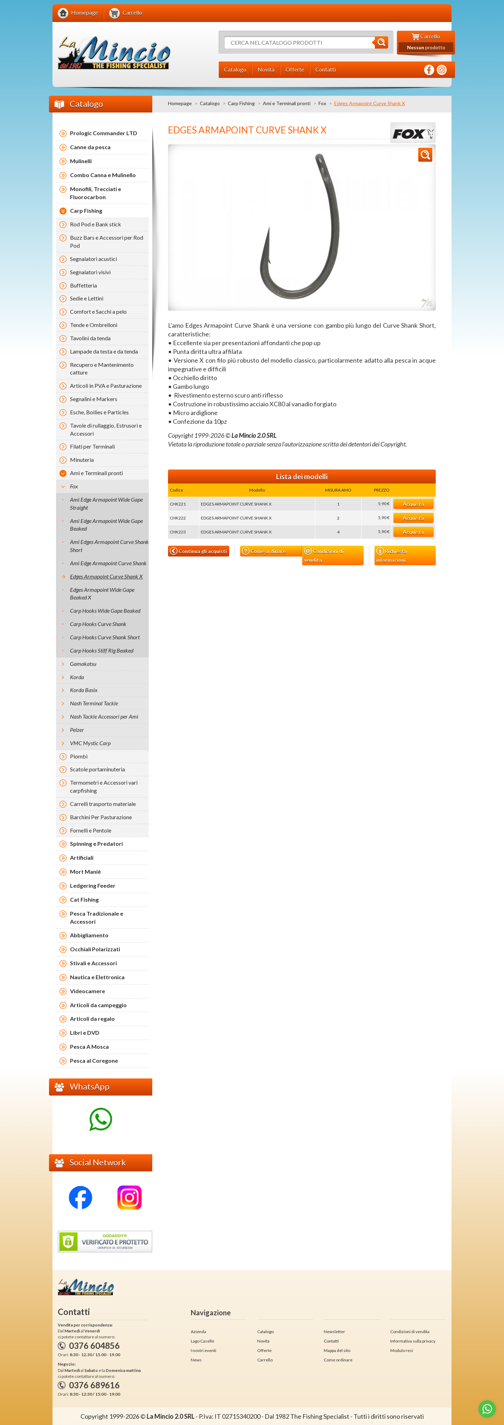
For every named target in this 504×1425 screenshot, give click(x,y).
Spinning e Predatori (96, 843)
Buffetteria (83, 285)
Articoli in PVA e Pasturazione (106, 385)
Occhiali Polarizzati (95, 949)
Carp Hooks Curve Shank (98, 623)
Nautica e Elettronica (97, 977)
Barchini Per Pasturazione (101, 817)
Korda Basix (84, 689)
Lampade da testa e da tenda (104, 351)
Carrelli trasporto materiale (103, 803)
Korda (77, 677)
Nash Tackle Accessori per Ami (104, 716)
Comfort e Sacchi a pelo (98, 311)
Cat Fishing (84, 899)
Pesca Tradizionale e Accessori (96, 917)
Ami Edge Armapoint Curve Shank (108, 563)
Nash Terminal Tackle (94, 703)
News (196, 1359)
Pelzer (77, 729)
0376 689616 (94, 1385)
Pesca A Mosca (89, 1046)
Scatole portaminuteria (97, 769)
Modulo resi (401, 1350)
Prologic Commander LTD (103, 133)
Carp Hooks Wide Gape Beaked (105, 610)
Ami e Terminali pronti (286, 103)
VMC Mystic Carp (90, 743)
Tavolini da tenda (90, 338)
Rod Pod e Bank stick (95, 224)
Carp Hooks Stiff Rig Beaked (101, 650)
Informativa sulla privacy (412, 1341)
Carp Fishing (241, 103)
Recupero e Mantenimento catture (102, 368)
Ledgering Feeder (92, 885)
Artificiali (81, 857)
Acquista (413, 504)
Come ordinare (264, 551)
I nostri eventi (203, 1350)
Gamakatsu (83, 663)
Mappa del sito (337, 1350)
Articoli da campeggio (98, 1005)
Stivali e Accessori (93, 963)
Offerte (264, 1350)
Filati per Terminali (92, 446)
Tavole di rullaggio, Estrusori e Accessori (106, 429)
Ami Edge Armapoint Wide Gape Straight (106, 503)
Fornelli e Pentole (90, 830)
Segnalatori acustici (93, 258)
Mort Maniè (85, 871)
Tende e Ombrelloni (93, 324)
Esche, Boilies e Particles (99, 412)
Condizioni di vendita (324, 555)
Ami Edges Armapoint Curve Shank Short (109, 545)
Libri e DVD (84, 1032)
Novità (263, 1341)
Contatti (331, 1341)
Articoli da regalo (92, 1018)
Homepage (180, 103)
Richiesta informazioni (391, 554)
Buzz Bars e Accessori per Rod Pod (106, 241)
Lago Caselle (202, 1341)
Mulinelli (81, 161)
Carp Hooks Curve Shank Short (105, 637)
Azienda (198, 1331)
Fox (322, 103)
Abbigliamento (89, 935)
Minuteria (82, 459)
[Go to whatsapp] (487, 1409)
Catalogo (210, 103)
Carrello (265, 1359)
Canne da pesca (90, 147)
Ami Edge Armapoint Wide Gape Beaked (106, 524)
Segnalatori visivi (90, 272)
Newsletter (334, 1331)
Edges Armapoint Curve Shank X (106, 576)
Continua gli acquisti (198, 551)
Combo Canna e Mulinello (103, 175)
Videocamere (87, 991)
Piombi (79, 756)
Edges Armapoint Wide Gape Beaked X (102, 593)
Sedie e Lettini (86, 298)
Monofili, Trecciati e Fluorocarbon (95, 193)
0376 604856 (94, 1345)
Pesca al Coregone (94, 1060)
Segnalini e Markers (93, 398)
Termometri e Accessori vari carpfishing (104, 786)
